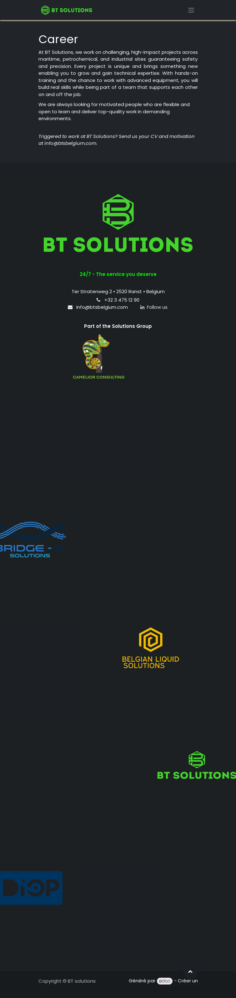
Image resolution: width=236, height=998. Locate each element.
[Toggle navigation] (191, 10)
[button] (190, 971)
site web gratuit (179, 988)
